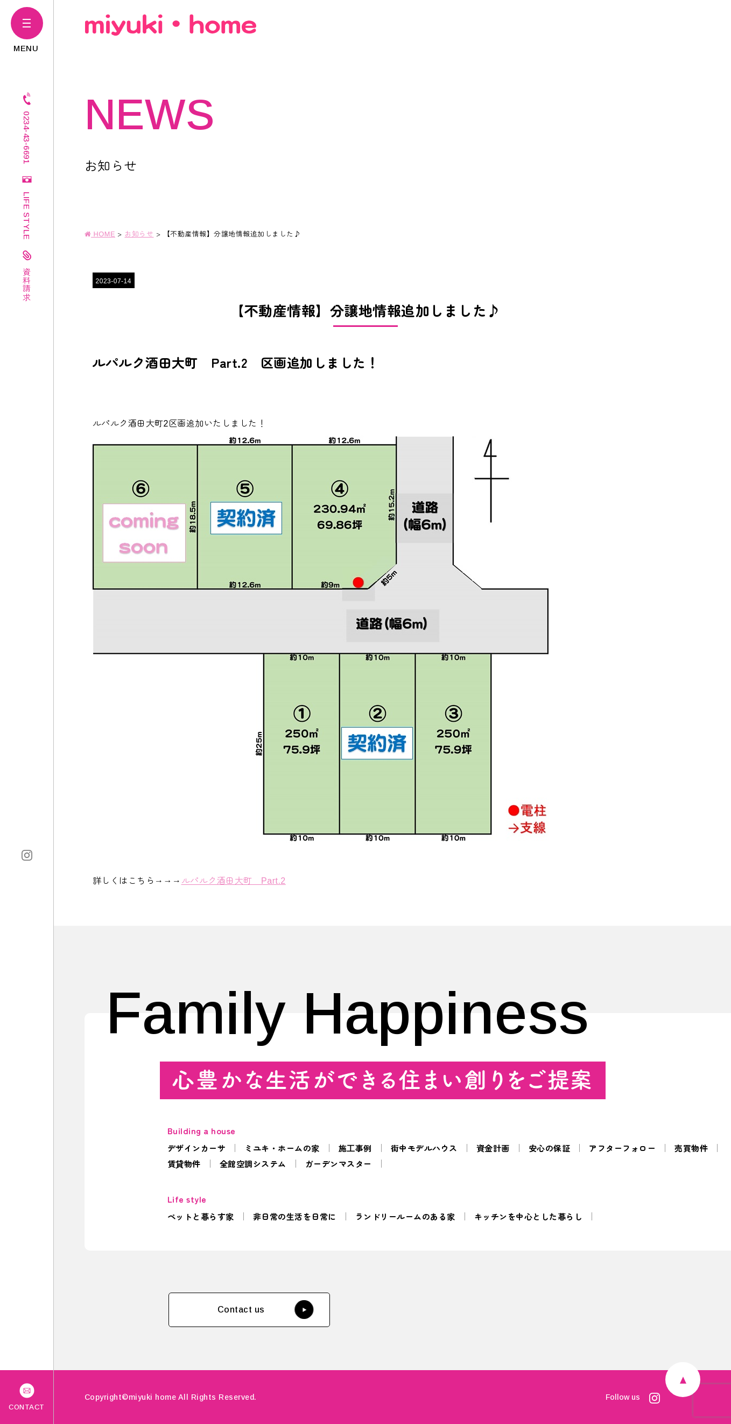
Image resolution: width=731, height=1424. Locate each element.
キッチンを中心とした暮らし (528, 1216)
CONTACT (27, 1396)
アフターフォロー (622, 1148)
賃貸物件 (184, 1163)
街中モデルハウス (424, 1148)
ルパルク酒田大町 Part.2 (233, 880)
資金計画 (493, 1148)
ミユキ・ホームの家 (282, 1148)
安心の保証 (550, 1148)
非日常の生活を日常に (294, 1216)
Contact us (265, 1309)
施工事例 (355, 1148)
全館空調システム (253, 1163)
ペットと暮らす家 (200, 1216)
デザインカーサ (196, 1148)
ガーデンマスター (338, 1163)
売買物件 (691, 1148)
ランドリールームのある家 (405, 1216)
